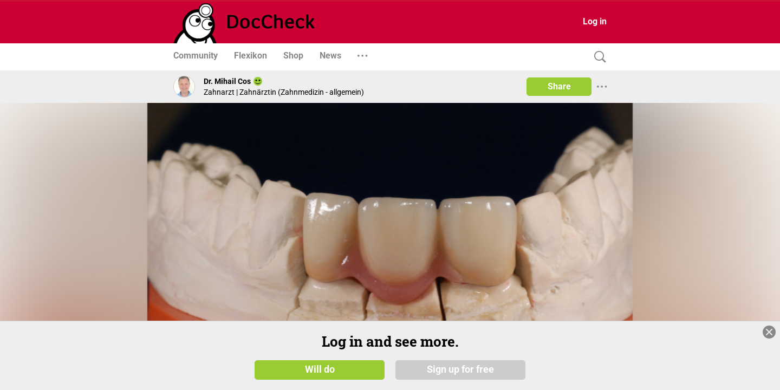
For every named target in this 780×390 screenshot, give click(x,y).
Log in (595, 21)
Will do (320, 373)
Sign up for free (460, 373)
